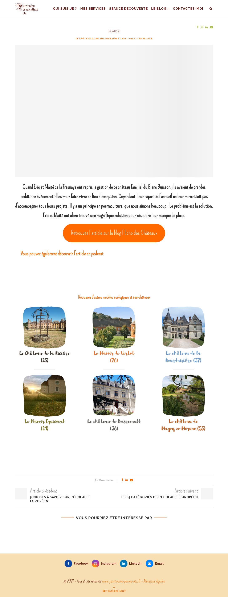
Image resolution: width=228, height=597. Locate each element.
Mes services (93, 9)
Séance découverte (128, 9)
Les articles (114, 31)
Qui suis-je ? (65, 9)
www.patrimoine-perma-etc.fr (121, 581)
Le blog (159, 9)
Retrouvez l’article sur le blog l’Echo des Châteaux (114, 232)
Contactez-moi (188, 9)
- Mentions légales (153, 581)
